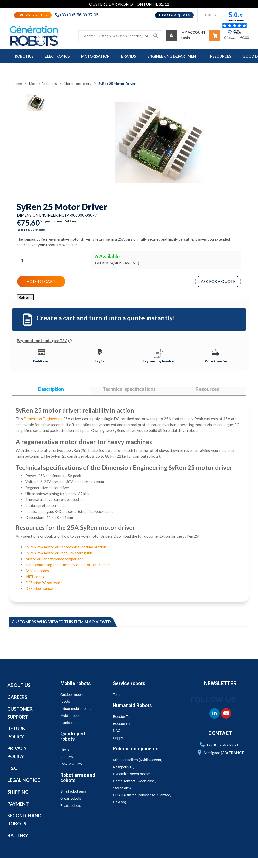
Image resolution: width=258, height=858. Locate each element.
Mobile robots (77, 685)
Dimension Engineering (43, 420)
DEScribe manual (39, 590)
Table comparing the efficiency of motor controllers (67, 566)
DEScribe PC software (43, 584)
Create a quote (174, 14)
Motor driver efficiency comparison (54, 560)
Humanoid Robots (134, 707)
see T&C (131, 263)
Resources (207, 389)
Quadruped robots (73, 737)
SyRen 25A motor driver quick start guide (59, 554)
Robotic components (138, 750)
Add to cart (40, 280)
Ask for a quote (218, 280)
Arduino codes (37, 572)
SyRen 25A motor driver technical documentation (65, 548)
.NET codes (34, 578)
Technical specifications (129, 389)
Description (51, 389)
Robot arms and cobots (79, 779)
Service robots (130, 685)
